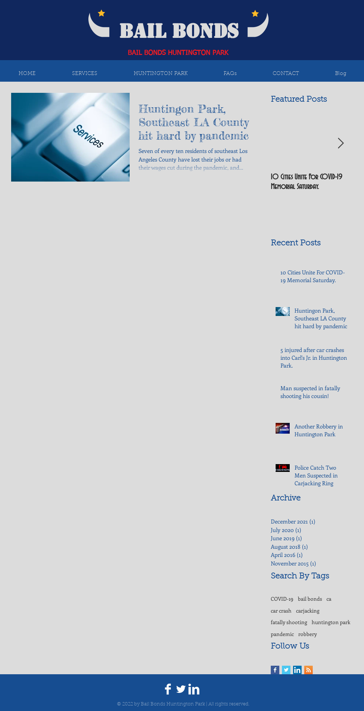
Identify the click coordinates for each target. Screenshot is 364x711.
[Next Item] (340, 143)
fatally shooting (289, 622)
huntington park (331, 622)
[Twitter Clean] (180, 689)
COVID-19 (282, 598)
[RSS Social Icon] (308, 670)
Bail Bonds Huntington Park (173, 704)
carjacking (307, 610)
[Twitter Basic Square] (286, 670)
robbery (307, 633)
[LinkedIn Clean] (193, 689)
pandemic (282, 633)
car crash (281, 610)
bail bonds (310, 598)
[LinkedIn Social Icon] (297, 670)
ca (328, 598)
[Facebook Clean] (167, 689)
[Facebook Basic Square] (275, 670)
